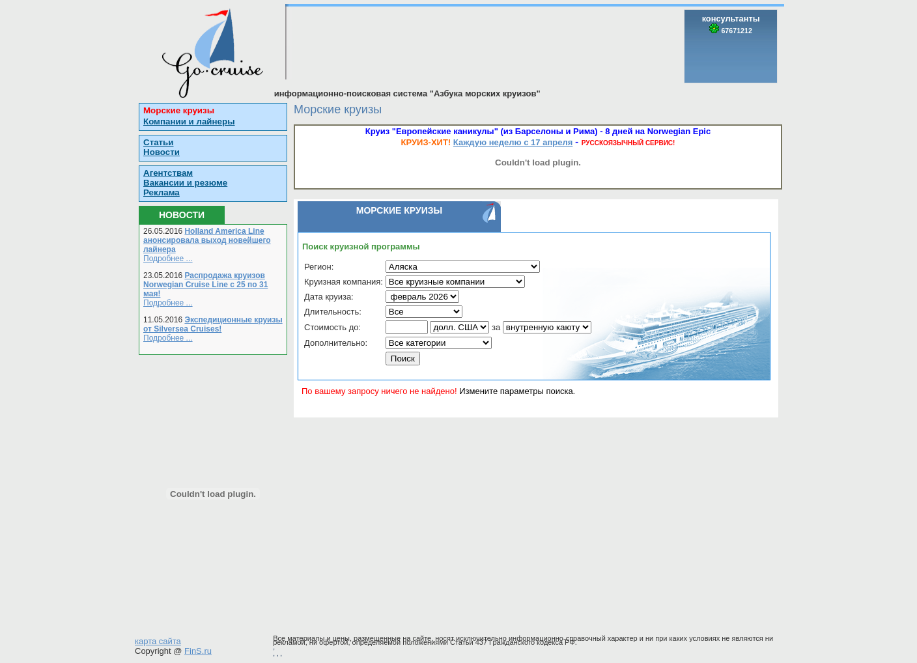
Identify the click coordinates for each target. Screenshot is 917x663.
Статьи (158, 142)
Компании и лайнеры (189, 121)
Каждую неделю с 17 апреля (512, 142)
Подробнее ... (168, 258)
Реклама (161, 192)
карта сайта (158, 641)
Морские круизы (178, 110)
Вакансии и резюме (185, 183)
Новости (161, 152)
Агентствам (168, 173)
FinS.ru (198, 651)
